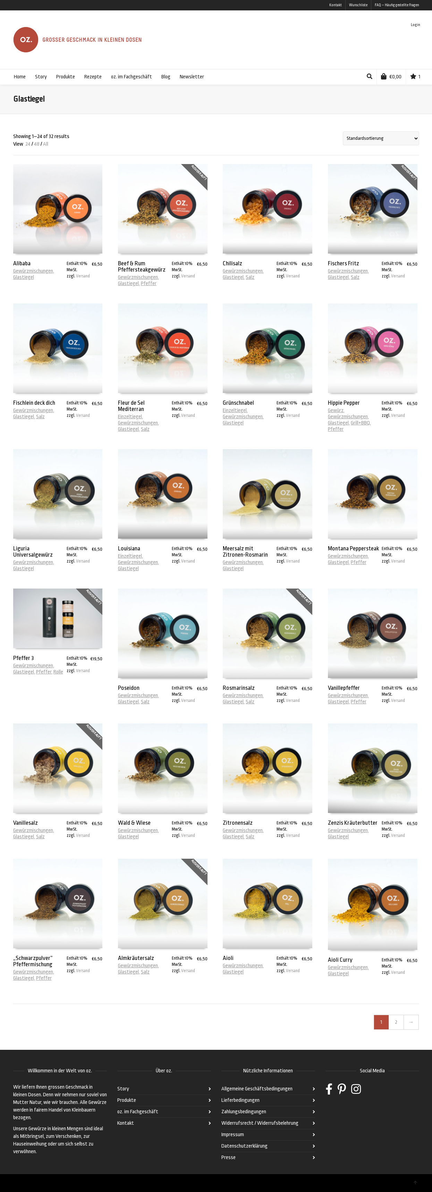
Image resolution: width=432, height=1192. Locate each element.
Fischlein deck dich (34, 403)
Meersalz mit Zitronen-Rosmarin (245, 551)
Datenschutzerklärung (244, 1146)
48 (37, 144)
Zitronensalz (238, 823)
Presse (228, 1157)
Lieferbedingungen (240, 1100)
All (45, 144)
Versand (83, 276)
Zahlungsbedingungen (243, 1112)
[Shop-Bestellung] (381, 138)
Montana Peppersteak (353, 548)
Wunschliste (358, 5)
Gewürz (336, 410)
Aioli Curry (340, 960)
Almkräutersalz (136, 958)
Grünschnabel (238, 403)
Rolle (58, 672)
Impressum (232, 1135)
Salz (250, 277)
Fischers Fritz (343, 263)
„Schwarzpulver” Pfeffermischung (33, 961)
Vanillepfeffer (344, 688)
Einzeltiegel (130, 417)
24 (28, 144)
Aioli (228, 958)
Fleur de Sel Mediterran (131, 406)
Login (415, 25)
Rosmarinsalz (239, 688)
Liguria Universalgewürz (33, 551)
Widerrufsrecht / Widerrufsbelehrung (259, 1123)
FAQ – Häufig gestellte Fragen (397, 5)
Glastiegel (23, 277)
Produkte (126, 1100)
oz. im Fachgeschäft (137, 1112)
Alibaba (22, 263)
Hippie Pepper (344, 403)
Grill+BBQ (360, 423)
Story (123, 1089)
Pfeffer (148, 283)
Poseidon (128, 688)
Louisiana (129, 548)
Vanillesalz (25, 823)
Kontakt (335, 5)
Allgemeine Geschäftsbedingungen (257, 1089)
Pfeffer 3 (23, 658)
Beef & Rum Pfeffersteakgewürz (142, 266)
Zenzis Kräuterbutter (353, 823)
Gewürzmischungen (33, 271)
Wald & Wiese (134, 823)
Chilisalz (232, 263)
